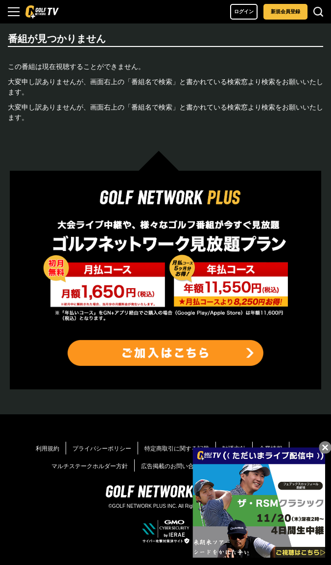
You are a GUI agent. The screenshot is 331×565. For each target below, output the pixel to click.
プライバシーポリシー (101, 448)
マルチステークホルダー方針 (89, 466)
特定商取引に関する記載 (176, 448)
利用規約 (47, 448)
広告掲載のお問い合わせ (173, 466)
